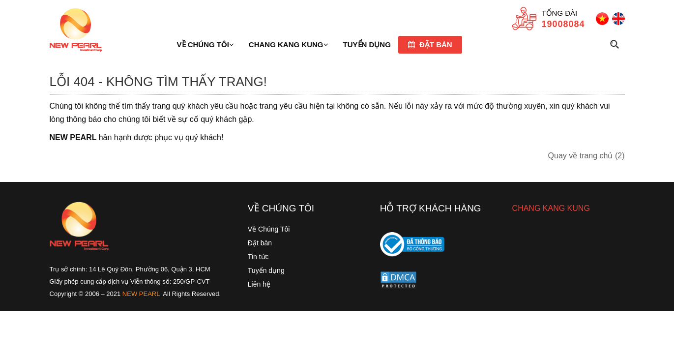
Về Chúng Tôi (269, 229)
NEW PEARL (141, 293)
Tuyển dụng (266, 270)
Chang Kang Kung (288, 44)
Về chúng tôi (205, 44)
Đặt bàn (430, 44)
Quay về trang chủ (586, 155)
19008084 (563, 24)
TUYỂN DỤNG (367, 44)
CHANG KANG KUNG (551, 208)
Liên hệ (259, 284)
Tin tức (258, 257)
